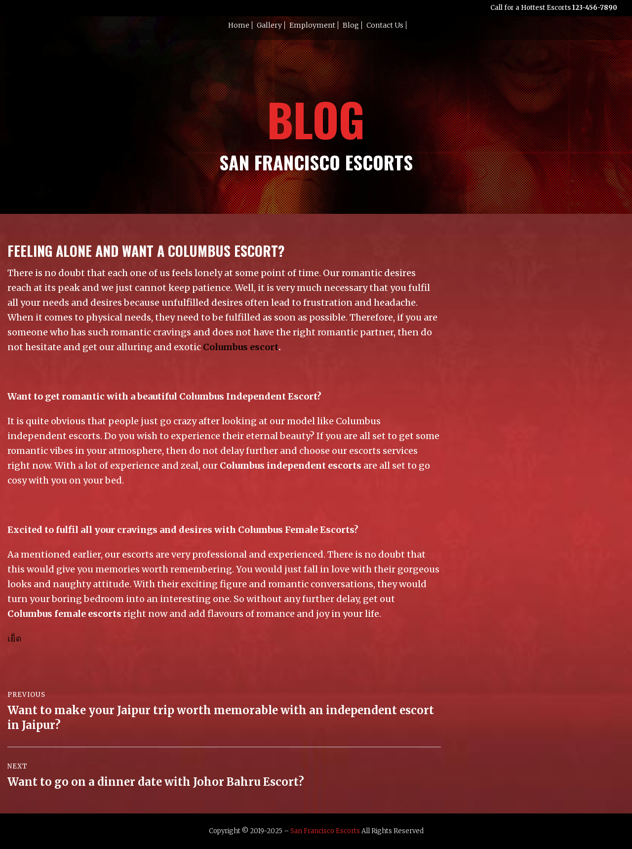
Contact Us (384, 25)
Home (238, 25)
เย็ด (14, 638)
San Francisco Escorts (325, 831)
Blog (351, 25)
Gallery (269, 25)
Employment (312, 25)
